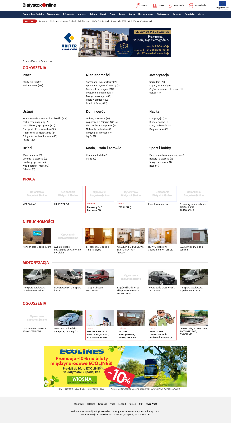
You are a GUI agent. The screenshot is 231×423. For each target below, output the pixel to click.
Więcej (202, 14)
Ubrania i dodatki (95, 155)
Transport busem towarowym (94, 289)
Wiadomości (53, 14)
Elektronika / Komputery (99, 125)
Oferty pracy (29, 82)
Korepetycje (155, 118)
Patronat (102, 404)
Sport (103, 14)
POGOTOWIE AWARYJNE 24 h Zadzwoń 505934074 (161, 334)
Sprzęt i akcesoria (159, 162)
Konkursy (43, 21)
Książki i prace (157, 129)
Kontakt (122, 404)
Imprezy (142, 5)
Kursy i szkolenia (158, 125)
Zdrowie (177, 14)
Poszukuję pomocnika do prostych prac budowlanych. (193, 207)
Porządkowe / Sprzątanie (36, 125)
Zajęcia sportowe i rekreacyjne (165, 155)
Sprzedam (154, 82)
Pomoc (132, 404)
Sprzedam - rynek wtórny (99, 82)
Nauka (131, 14)
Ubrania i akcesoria (33, 158)
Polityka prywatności (81, 411)
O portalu (79, 404)
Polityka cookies (102, 411)
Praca (112, 14)
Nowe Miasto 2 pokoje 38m (37, 246)
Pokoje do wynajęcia (97, 96)
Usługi (152, 92)
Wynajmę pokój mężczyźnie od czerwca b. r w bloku (67, 249)
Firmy (158, 5)
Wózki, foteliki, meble (34, 165)
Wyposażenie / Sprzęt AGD (100, 122)
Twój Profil (151, 404)
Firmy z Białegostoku (33, 14)
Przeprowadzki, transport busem (67, 289)
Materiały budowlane (97, 129)
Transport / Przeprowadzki (37, 129)
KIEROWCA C (29, 204)
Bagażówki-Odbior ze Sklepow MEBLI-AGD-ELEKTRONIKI (128, 290)
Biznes (121, 14)
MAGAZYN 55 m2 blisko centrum (191, 248)
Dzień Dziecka (84, 21)
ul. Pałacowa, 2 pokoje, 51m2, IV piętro (97, 248)
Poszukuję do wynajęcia (98, 92)
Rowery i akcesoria (159, 158)
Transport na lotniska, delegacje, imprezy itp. (66, 330)
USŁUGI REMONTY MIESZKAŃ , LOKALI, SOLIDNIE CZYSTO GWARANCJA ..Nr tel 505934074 (98, 334)
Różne (26, 139)
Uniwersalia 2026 (118, 21)
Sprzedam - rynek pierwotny (101, 85)
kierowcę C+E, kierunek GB (94, 209)
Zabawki (27, 169)
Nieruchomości (145, 14)
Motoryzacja (163, 14)
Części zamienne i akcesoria (164, 89)
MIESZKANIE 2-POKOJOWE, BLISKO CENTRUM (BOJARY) (130, 249)
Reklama (91, 404)
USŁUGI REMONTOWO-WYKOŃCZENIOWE (34, 330)
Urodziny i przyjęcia (33, 162)
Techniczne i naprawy (34, 122)
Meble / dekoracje (95, 118)
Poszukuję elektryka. (159, 204)
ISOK (141, 404)
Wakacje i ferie (30, 155)
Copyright (117, 411)
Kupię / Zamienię (95, 99)
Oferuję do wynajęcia (97, 89)
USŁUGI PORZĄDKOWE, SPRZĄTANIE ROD (127, 334)
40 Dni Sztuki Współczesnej (140, 21)
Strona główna (30, 61)
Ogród (89, 136)
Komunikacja (197, 5)
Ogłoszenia (176, 5)
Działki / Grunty (94, 103)
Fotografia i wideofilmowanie (38, 136)
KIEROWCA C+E (61, 204)
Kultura (93, 14)
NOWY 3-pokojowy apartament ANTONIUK (160, 248)
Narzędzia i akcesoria (97, 132)
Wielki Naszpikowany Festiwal (63, 21)
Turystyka (189, 14)
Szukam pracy (30, 85)
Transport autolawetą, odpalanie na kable (34, 289)
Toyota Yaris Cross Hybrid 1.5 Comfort (161, 289)
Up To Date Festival (100, 21)
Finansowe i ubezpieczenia (37, 132)
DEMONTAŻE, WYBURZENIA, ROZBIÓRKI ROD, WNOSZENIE (194, 331)
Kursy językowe (157, 122)
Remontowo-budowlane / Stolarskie (42, 118)
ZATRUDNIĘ (124, 207)
